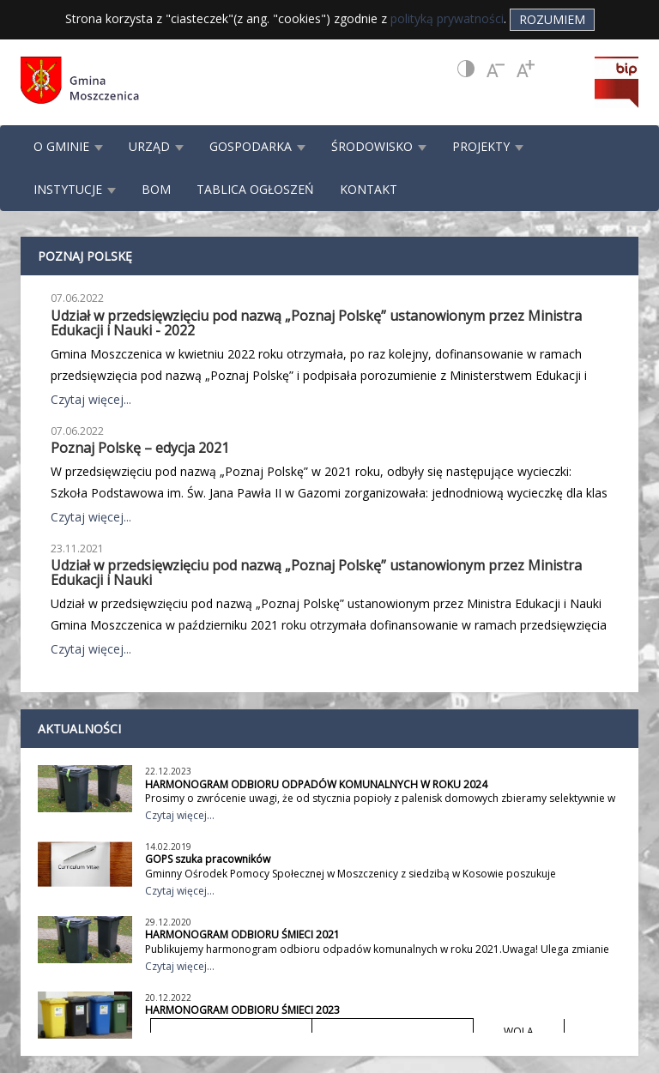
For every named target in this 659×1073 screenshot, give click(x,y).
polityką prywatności (447, 18)
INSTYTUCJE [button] (74, 189)
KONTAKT (368, 189)
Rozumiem (552, 19)
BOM (156, 189)
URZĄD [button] (156, 146)
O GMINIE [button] (68, 146)
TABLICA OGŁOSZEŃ (255, 189)
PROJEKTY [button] (487, 146)
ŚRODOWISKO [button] (378, 146)
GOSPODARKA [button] (257, 146)
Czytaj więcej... (91, 399)
